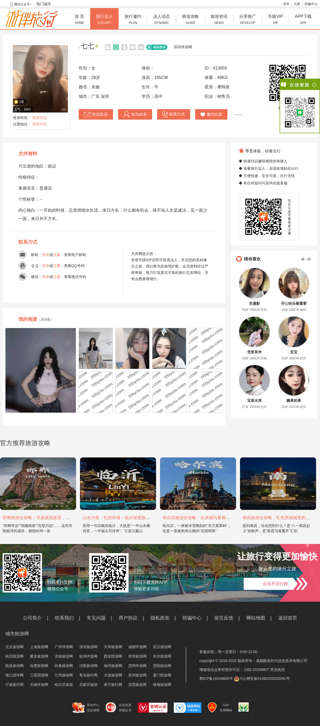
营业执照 (277, 670)
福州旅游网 (113, 666)
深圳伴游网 (183, 47)
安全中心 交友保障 (85, 707)
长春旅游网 (64, 666)
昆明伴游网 (137, 666)
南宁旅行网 (113, 684)
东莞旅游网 (137, 684)
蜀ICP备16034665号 (216, 678)
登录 (286, 4)
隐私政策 (160, 618)
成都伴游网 (137, 647)
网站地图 (255, 618)
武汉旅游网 (162, 647)
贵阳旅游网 (162, 666)
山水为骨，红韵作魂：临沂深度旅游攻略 (120, 517)
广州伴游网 (64, 647)
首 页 (79, 20)
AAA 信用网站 (220, 707)
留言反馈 (223, 618)
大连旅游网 (113, 675)
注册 (297, 4)
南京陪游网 (14, 656)
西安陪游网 (113, 656)
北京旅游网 (14, 647)
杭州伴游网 (88, 656)
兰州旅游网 (64, 675)
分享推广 (247, 20)
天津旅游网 (113, 647)
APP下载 (303, 20)
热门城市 (43, 4)
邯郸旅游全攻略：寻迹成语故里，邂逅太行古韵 (47, 517)
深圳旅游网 (88, 647)
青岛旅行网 (88, 675)
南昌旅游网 (14, 666)
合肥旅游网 (39, 666)
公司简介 (32, 618)
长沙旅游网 (162, 656)
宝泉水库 (254, 400)
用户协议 (128, 618)
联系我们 (64, 618)
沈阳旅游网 (88, 666)
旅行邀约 (133, 20)
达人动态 (161, 20)
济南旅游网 (64, 656)
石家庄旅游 (88, 684)
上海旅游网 (39, 647)
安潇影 (254, 303)
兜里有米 (254, 352)
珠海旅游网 (162, 684)
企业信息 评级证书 (118, 707)
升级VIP (275, 20)
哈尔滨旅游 (64, 684)
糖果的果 (293, 400)
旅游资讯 (219, 20)
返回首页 (287, 618)
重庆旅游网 (39, 656)
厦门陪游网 (162, 675)
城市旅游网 (17, 633)
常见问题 (96, 618)
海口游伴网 (14, 675)
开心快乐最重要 (294, 303)
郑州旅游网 (137, 656)
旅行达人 (104, 20)
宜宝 (293, 352)
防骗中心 (311, 4)
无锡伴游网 (39, 684)
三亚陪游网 (39, 675)
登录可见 (39, 118)
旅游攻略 (190, 20)
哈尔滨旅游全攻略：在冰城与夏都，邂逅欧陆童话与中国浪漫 (219, 517)
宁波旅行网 (14, 684)
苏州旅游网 (137, 675)
